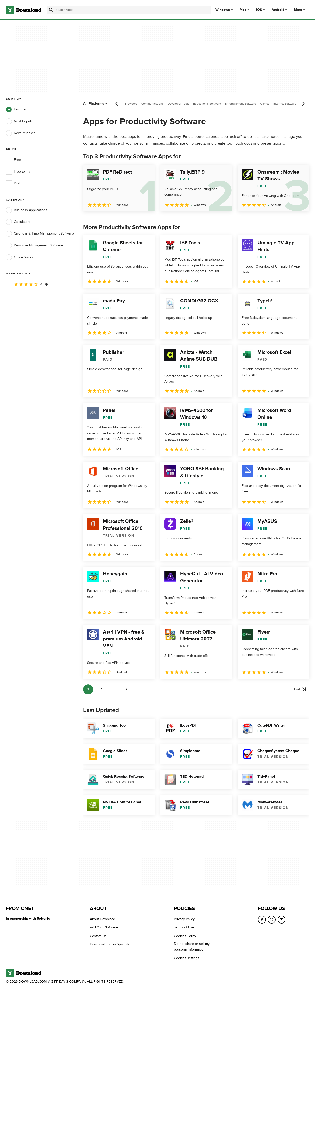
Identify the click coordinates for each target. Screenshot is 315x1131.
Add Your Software (104, 928)
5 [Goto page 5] (139, 689)
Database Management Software (34, 245)
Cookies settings (186, 958)
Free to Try (18, 172)
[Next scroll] (303, 103)
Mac (243, 10)
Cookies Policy (185, 936)
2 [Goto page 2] (101, 689)
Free (13, 160)
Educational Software (207, 103)
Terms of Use (184, 928)
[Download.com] (23, 10)
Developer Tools (178, 103)
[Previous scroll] (117, 103)
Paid (13, 183)
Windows (222, 10)
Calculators (18, 222)
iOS (259, 10)
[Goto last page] (300, 689)
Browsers (131, 103)
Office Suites (19, 257)
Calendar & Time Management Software (40, 234)
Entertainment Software (240, 103)
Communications (152, 103)
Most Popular (20, 121)
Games (264, 103)
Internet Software (284, 103)
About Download (102, 919)
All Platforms (95, 103)
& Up (27, 284)
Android (278, 10)
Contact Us (98, 936)
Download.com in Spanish (109, 944)
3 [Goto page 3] (114, 689)
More (300, 10)
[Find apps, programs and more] (129, 10)
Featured (17, 109)
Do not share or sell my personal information (192, 947)
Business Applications (26, 210)
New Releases (21, 133)
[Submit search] (51, 10)
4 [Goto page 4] (126, 689)
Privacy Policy (184, 919)
